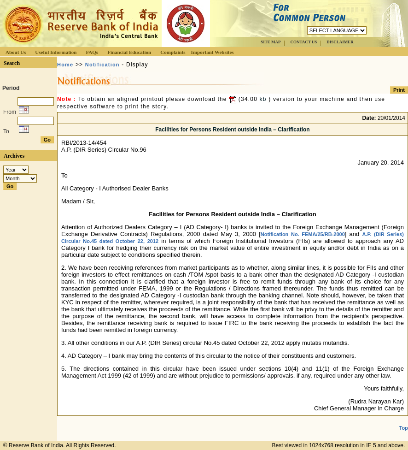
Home (65, 64)
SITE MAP (270, 42)
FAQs (92, 52)
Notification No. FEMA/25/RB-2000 (303, 234)
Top (403, 428)
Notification (102, 64)
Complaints (172, 52)
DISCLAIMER (340, 42)
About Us (16, 52)
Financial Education (129, 52)
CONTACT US (303, 42)
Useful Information (55, 52)
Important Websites (212, 52)
